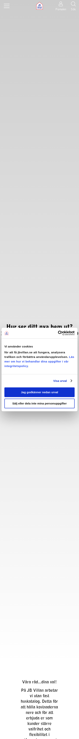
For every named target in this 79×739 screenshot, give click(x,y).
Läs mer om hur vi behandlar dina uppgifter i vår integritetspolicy (39, 361)
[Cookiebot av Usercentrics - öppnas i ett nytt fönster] (58, 333)
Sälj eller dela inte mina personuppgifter (39, 403)
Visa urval (60, 380)
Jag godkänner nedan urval (39, 392)
